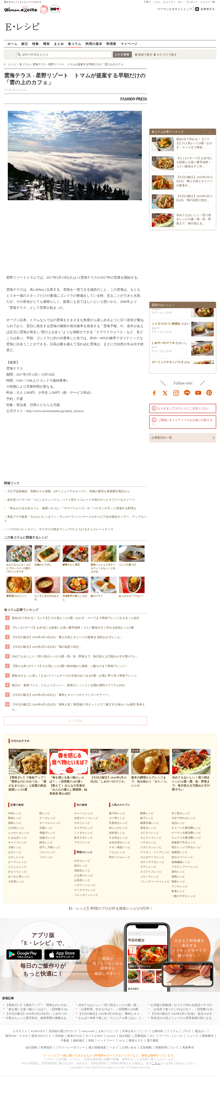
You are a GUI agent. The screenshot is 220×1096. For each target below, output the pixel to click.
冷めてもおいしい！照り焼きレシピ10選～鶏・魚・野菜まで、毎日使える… (193, 219)
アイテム (172, 1031)
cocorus (111, 1035)
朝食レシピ (178, 881)
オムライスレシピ (151, 837)
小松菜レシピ (16, 881)
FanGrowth (87, 1031)
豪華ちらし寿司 (75, 555)
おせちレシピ (82, 860)
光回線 (59, 1035)
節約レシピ (178, 871)
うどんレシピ (117, 852)
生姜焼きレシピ (118, 823)
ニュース (192, 1035)
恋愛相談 (140, 1035)
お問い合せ (129, 1047)
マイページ (129, 44)
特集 (35, 44)
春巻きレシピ (148, 827)
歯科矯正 (79, 1040)
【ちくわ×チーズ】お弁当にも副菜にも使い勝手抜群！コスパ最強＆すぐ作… (194, 162)
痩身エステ (136, 1040)
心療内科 (157, 1031)
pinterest (209, 392)
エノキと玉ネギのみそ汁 (47, 588)
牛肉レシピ (14, 813)
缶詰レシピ (178, 823)
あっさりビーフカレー (132, 586)
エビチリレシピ (149, 832)
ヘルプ (114, 1047)
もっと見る (75, 720)
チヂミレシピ (148, 866)
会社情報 (31, 1047)
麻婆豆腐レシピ (149, 823)
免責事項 (188, 1047)
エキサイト (207, 9)
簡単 (46, 44)
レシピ (178, 1035)
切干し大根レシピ (50, 847)
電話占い (200, 1031)
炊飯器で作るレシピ (184, 842)
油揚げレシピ (47, 837)
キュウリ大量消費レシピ (186, 837)
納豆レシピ (46, 842)
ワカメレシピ (47, 852)
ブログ (186, 1031)
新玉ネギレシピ (83, 837)
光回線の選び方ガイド (63, 1031)
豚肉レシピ (14, 818)
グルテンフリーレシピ (185, 866)
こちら (156, 1063)
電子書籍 (152, 1040)
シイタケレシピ (83, 832)
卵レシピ (44, 813)
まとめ (59, 44)
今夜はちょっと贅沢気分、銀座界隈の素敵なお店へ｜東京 (43, 1018)
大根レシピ (14, 847)
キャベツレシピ (17, 842)
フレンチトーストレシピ (155, 881)
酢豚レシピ (147, 813)
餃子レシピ (147, 818)
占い (180, 2)
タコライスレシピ (151, 871)
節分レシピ (81, 865)
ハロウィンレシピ (85, 885)
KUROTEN (38, 1031)
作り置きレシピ (181, 813)
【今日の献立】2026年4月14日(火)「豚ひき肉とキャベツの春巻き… (194, 181)
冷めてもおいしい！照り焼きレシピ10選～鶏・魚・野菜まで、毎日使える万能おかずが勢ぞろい (74, 656)
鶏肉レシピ (14, 823)
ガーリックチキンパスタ (168, 363)
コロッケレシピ (149, 876)
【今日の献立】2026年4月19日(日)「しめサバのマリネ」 (42, 1013)
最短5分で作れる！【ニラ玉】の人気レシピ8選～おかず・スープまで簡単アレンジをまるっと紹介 (76, 618)
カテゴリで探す (167, 54)
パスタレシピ (148, 842)
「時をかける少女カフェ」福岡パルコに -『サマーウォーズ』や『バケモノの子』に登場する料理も (72, 508)
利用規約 (46, 1047)
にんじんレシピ (17, 866)
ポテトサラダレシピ (152, 862)
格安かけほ (74, 1035)
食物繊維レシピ (181, 862)
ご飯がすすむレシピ (184, 896)
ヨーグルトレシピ (50, 823)
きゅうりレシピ (17, 871)
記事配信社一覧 (162, 437)
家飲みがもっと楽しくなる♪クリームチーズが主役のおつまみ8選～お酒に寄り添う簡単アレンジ (74, 675)
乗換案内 (208, 1035)
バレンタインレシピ (86, 894)
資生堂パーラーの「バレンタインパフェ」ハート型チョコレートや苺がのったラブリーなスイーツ (71, 499)
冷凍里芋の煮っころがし (75, 588)
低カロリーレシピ (182, 857)
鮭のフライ (104, 586)
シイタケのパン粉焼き (166, 325)
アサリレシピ (82, 842)
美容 (91, 1040)
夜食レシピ (178, 891)
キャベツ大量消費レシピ (186, 827)
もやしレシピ (16, 857)
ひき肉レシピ (16, 827)
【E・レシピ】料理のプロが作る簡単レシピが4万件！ (110, 908)
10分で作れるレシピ (184, 818)
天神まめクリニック (135, 1031)
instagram (176, 392)
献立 (24, 44)
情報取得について (166, 1047)
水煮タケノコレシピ (86, 818)
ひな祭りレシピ (83, 875)
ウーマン (165, 1035)
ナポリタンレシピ (151, 847)
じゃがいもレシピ (18, 832)
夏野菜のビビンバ (19, 586)
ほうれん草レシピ (18, 876)
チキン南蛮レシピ (119, 847)
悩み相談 (125, 1035)
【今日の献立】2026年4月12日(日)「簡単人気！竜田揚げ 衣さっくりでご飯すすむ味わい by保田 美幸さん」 (78, 707)
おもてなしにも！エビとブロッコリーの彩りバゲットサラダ (19, 559)
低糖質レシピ (180, 852)
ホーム (12, 44)
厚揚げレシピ (47, 832)
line (187, 392)
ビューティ (169, 2)
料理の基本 (94, 44)
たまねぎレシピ (17, 837)
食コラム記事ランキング (21, 610)
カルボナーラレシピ (152, 857)
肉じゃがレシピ (118, 827)
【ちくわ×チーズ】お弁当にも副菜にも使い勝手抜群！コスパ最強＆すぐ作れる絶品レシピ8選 (73, 627)
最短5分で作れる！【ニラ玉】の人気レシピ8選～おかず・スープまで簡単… (194, 143)
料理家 (111, 44)
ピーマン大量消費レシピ (186, 832)
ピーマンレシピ (17, 862)
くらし (157, 2)
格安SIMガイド (41, 1035)
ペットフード (106, 1040)
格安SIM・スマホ (16, 1035)
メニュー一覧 (207, 2)
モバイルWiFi (94, 1035)
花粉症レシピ (82, 870)
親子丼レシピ (117, 813)
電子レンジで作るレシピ (186, 847)
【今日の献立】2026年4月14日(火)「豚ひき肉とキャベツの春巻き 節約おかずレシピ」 (67, 637)
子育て (147, 2)
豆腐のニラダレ (47, 555)
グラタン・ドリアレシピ (155, 852)
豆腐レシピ (46, 827)
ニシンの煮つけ (132, 555)
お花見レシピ (82, 880)
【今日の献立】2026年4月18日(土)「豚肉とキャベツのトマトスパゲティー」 (61, 694)
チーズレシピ (47, 818)
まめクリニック (108, 1031)
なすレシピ (14, 852)
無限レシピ (178, 876)
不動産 (65, 1040)
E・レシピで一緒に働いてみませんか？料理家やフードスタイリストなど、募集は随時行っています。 (110, 1055)
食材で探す (145, 54)
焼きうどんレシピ (119, 857)
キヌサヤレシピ (83, 827)
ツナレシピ (46, 857)
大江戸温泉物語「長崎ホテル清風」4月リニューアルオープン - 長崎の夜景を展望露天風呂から (68, 491)
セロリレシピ (82, 823)
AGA (122, 1040)
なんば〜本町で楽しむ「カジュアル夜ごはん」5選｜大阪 (115, 1018)
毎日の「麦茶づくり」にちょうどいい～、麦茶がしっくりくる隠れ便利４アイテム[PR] (68, 685)
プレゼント (192, 2)
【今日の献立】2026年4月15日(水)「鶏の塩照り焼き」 (47, 646)
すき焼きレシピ (118, 837)
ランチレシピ (180, 886)
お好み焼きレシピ (119, 842)
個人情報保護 (97, 1047)
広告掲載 (146, 1047)
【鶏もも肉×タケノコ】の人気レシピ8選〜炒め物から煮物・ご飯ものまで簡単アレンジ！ (70, 666)
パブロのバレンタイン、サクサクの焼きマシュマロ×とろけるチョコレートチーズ (60, 529)
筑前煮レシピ (117, 832)
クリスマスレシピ (85, 890)
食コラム (74, 44)
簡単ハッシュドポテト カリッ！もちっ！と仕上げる (104, 559)
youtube (198, 392)
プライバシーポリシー (70, 1047)
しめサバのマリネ (163, 344)
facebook (154, 392)
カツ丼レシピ (117, 818)
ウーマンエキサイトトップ (174, 9)
